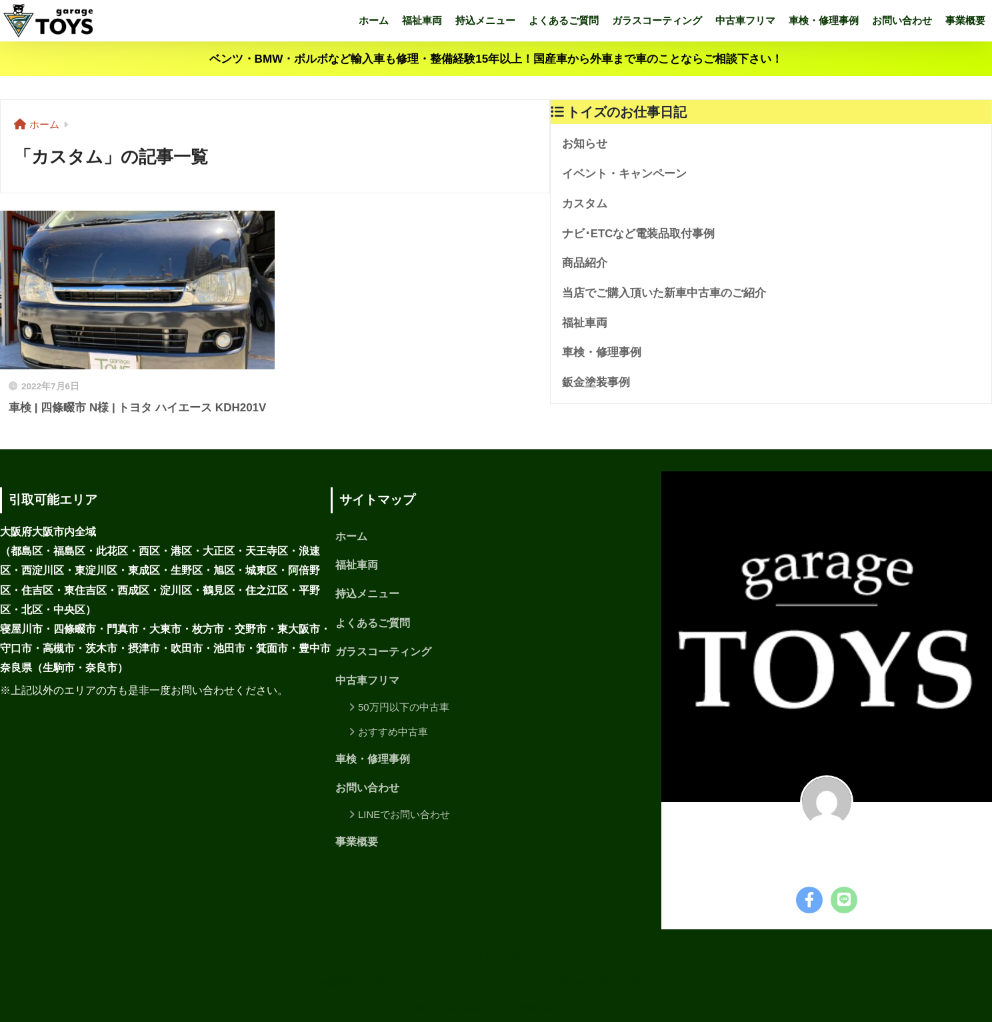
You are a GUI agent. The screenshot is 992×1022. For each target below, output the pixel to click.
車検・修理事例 (824, 20)
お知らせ (584, 143)
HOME (496, 954)
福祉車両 (422, 20)
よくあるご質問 (564, 20)
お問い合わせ (902, 20)
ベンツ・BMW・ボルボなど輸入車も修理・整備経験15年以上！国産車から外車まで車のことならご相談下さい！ (496, 59)
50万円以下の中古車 (403, 707)
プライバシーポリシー (417, 982)
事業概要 (965, 20)
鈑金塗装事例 (596, 382)
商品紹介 (584, 263)
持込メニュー (485, 20)
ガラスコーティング (657, 20)
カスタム (584, 203)
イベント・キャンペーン (624, 173)
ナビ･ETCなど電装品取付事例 (638, 233)
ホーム (374, 20)
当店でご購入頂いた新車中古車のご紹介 (664, 293)
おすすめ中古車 (393, 731)
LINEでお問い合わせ (404, 814)
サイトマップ (509, 982)
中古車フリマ (745, 20)
